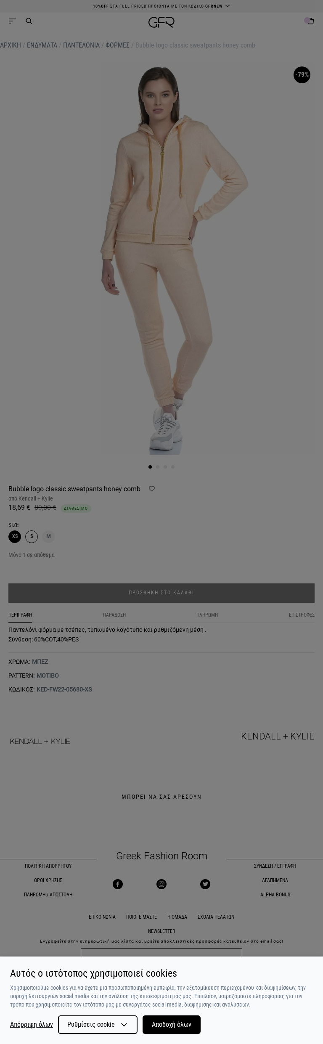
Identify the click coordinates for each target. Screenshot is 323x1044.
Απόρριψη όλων (31, 1024)
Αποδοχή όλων (171, 1024)
